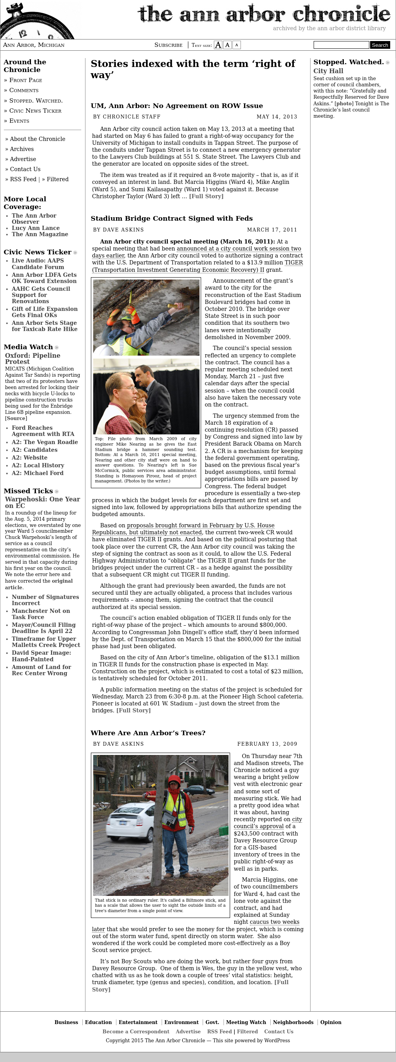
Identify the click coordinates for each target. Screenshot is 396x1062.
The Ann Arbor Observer (34, 219)
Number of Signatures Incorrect (45, 600)
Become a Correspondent (135, 1032)
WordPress (277, 1040)
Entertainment (138, 1022)
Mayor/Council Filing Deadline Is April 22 (44, 628)
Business (66, 1022)
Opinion (331, 1022)
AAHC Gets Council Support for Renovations (41, 295)
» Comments (21, 90)
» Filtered (55, 179)
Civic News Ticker (38, 252)
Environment (181, 1022)
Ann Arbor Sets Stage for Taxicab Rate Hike (45, 326)
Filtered (247, 1032)
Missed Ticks (28, 491)
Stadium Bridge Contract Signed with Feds (172, 218)
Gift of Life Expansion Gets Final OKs (45, 312)
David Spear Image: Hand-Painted (42, 656)
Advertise (188, 1032)
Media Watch (28, 347)
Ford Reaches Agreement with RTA (43, 431)
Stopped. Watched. (349, 62)
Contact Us (279, 1032)
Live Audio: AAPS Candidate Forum (38, 263)
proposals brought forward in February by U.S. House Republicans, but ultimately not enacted (183, 528)
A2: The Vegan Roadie (45, 442)
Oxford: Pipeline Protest (32, 358)
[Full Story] (206, 196)
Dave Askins (123, 230)
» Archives (19, 149)
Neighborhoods (293, 1022)
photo (344, 103)
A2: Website (30, 458)
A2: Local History (38, 465)
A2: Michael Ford (38, 473)
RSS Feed (219, 1032)
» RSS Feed (20, 179)
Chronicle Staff (132, 117)
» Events (16, 120)
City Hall (328, 71)
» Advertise (20, 159)
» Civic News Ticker (32, 110)
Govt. (212, 1022)
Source (16, 418)
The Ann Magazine (40, 234)
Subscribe (168, 44)
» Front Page (23, 80)
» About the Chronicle (35, 139)
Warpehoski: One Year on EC (42, 502)
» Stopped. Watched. (33, 100)
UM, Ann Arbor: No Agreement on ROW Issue (177, 106)
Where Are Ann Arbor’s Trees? (148, 733)
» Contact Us (23, 169)
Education (98, 1022)
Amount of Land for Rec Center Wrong (41, 670)
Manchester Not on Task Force (41, 614)
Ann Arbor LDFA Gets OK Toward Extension (44, 278)
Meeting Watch (246, 1022)
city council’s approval (268, 822)
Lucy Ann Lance (36, 228)
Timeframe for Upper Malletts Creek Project (46, 642)
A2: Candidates (35, 450)
